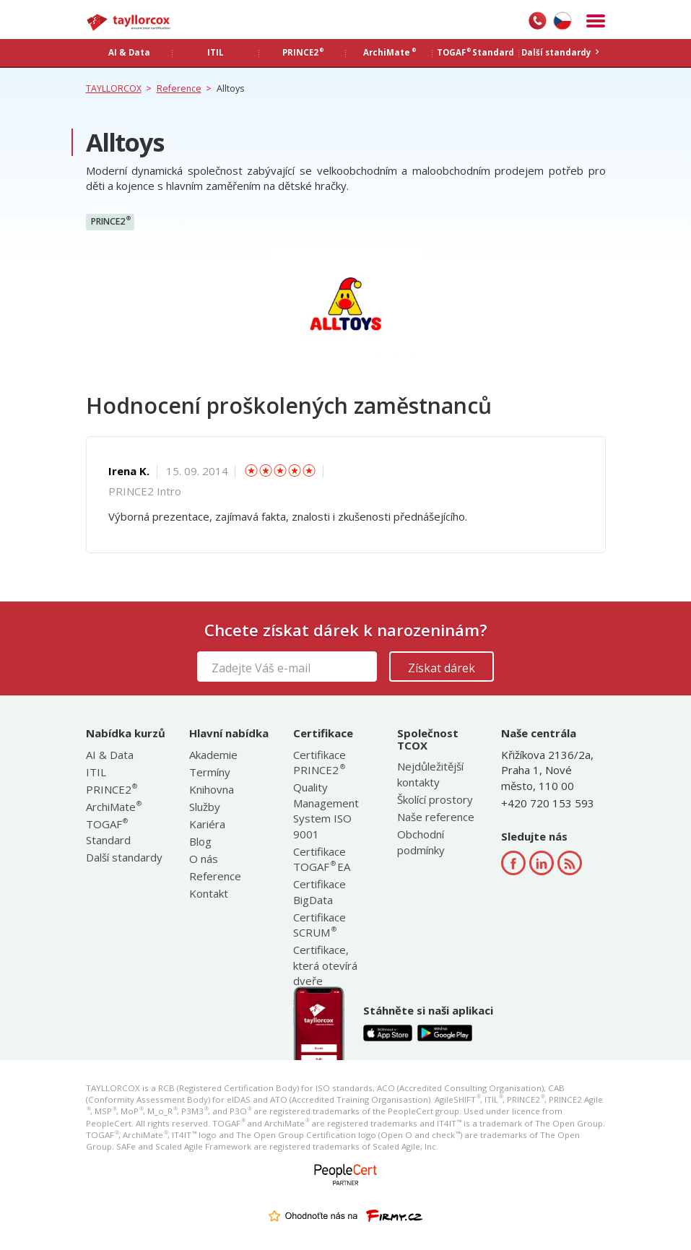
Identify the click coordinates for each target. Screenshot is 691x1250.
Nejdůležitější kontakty (430, 774)
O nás (203, 858)
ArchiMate (113, 806)
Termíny (209, 772)
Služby (204, 806)
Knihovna (211, 789)
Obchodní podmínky (421, 841)
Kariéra (207, 824)
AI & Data (110, 754)
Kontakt (208, 893)
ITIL (96, 772)
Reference (215, 876)
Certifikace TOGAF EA (321, 859)
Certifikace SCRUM (319, 924)
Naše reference (435, 817)
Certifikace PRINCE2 (319, 762)
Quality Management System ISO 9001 (326, 810)
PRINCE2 (111, 220)
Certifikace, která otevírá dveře (325, 965)
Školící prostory (435, 799)
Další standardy (124, 857)
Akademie (213, 754)
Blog (200, 841)
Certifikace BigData (319, 891)
